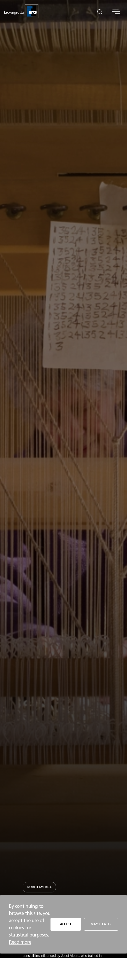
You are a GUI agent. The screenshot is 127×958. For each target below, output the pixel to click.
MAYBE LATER (101, 924)
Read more (20, 942)
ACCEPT (66, 924)
